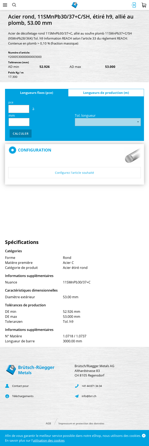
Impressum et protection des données (81, 423)
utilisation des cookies (49, 440)
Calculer (21, 133)
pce (18, 106)
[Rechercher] (14, 5)
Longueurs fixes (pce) (36, 93)
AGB (48, 423)
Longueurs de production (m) (106, 93)
